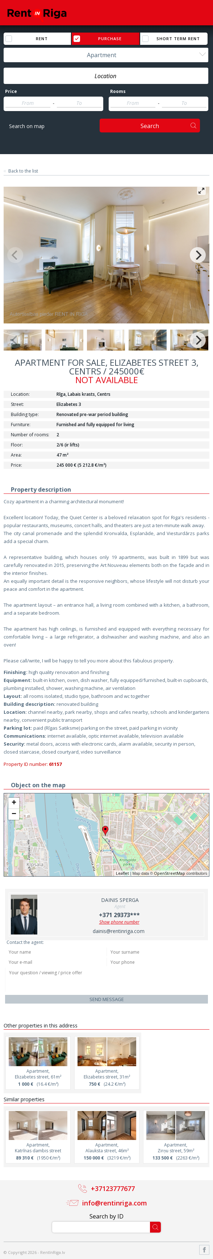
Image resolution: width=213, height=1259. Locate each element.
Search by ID (106, 1216)
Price (11, 91)
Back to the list (23, 171)
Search (150, 126)
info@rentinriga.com (114, 1203)
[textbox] (105, 76)
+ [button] (14, 803)
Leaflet (122, 873)
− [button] (14, 814)
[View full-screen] (201, 190)
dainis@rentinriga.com (119, 931)
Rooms (118, 91)
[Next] (198, 255)
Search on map (27, 126)
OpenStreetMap (169, 873)
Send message (106, 999)
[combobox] (106, 55)
